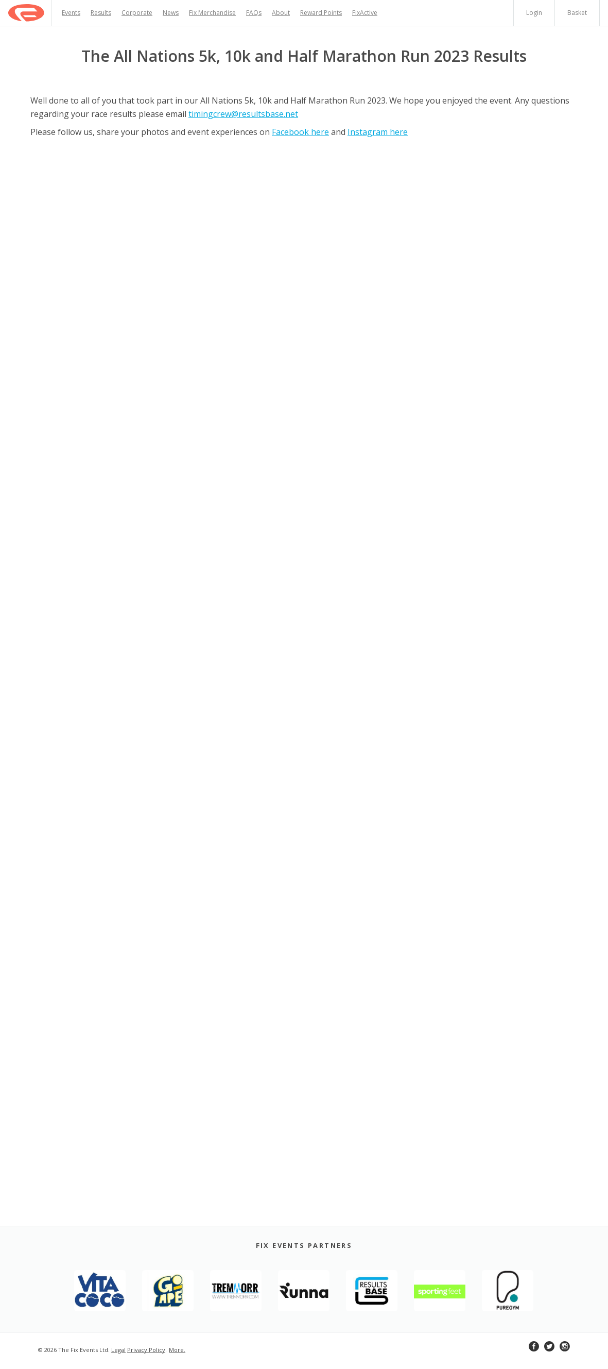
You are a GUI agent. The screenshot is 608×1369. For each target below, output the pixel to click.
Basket (577, 12)
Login (534, 12)
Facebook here (300, 132)
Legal (118, 1350)
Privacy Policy (146, 1350)
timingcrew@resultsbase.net (243, 114)
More (176, 1350)
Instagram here (378, 132)
